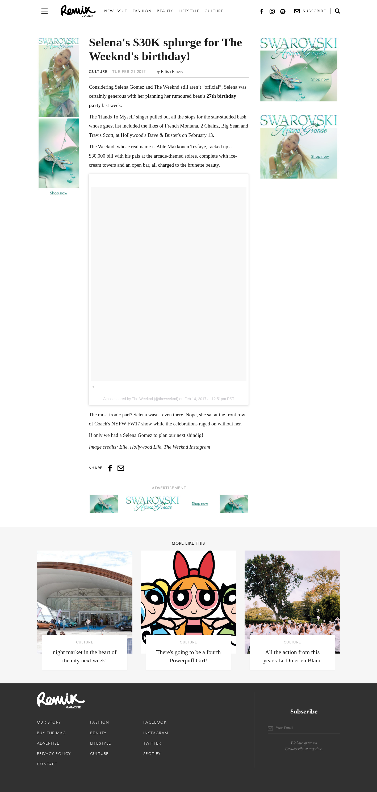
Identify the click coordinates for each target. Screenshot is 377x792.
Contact (47, 764)
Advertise (48, 743)
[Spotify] (283, 11)
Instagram (155, 733)
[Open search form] (337, 11)
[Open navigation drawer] (44, 11)
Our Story (49, 722)
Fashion (142, 11)
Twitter (152, 743)
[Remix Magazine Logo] (78, 11)
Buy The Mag (51, 733)
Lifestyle (189, 11)
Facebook (155, 722)
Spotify (152, 753)
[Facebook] (261, 11)
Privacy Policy (54, 753)
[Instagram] (272, 11)
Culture (214, 11)
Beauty (165, 11)
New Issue (115, 11)
